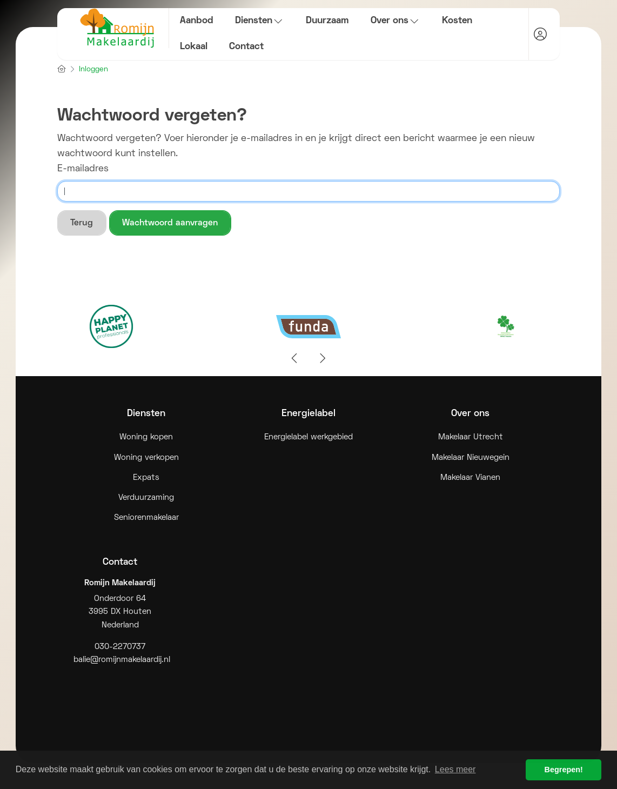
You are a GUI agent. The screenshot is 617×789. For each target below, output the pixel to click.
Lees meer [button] (455, 769)
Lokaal (193, 47)
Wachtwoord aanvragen (170, 223)
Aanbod (196, 21)
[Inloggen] (540, 34)
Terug (81, 223)
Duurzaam (327, 21)
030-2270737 (120, 647)
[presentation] (295, 359)
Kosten (457, 21)
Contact (246, 47)
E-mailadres (83, 169)
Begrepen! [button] (564, 769)
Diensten (259, 21)
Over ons (395, 21)
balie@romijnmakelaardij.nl (121, 660)
